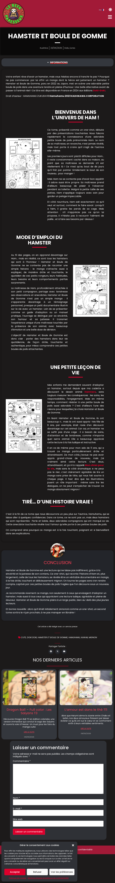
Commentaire (22, 761)
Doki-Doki (99, 90)
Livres (72, 48)
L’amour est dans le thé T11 (85, 709)
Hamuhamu (74, 637)
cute (23, 637)
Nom (16, 798)
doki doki (32, 637)
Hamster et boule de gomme (53, 637)
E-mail (17, 809)
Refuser (37, 871)
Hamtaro (90, 392)
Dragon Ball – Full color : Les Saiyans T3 (29, 711)
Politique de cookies (17, 878)
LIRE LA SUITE (29, 732)
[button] (73, 845)
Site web (18, 819)
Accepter (15, 871)
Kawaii (84, 637)
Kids (66, 48)
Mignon (93, 637)
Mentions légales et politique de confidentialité (48, 878)
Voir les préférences (62, 871)
